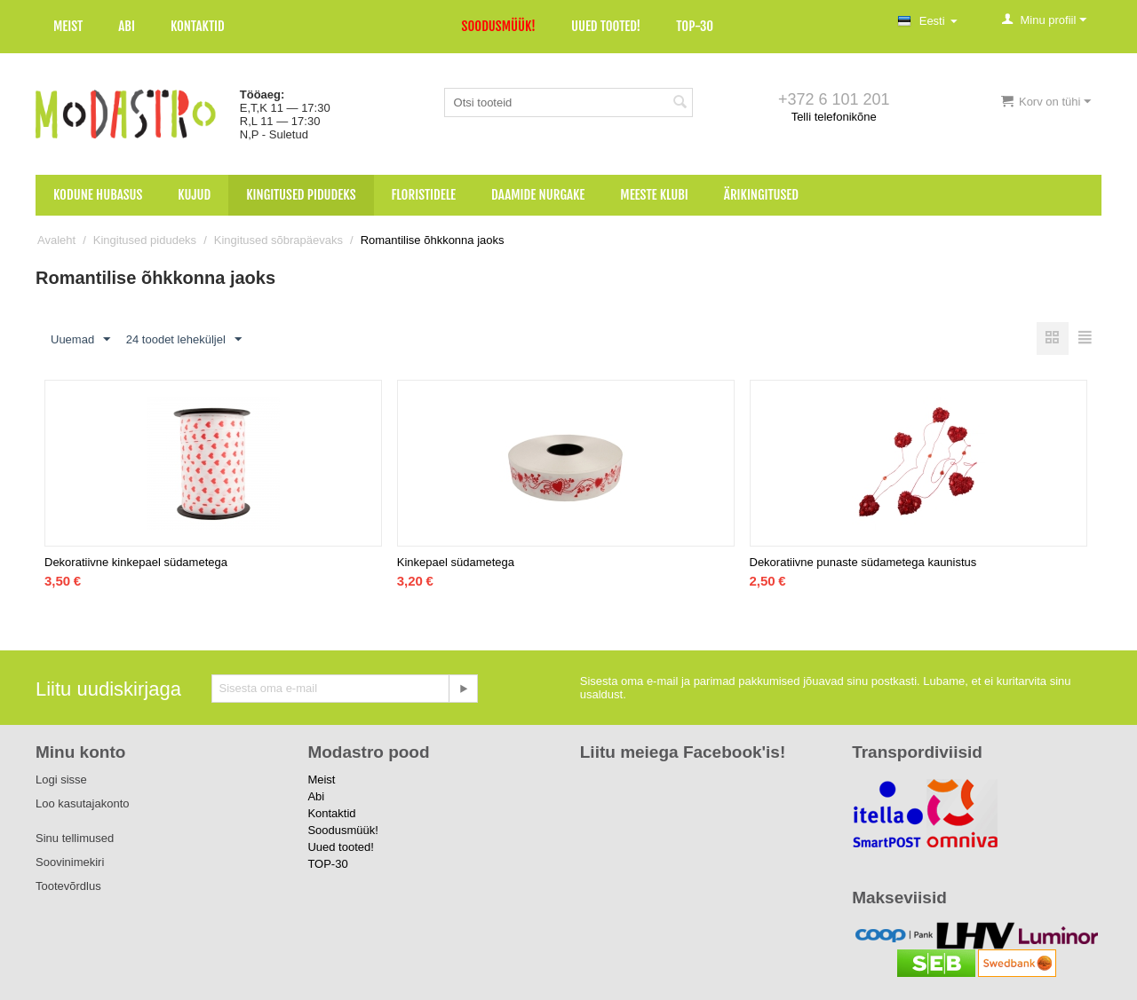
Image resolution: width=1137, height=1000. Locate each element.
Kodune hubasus (97, 194)
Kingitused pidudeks (300, 194)
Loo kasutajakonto (83, 803)
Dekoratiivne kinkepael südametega (135, 562)
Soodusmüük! (499, 26)
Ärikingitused (761, 194)
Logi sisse (61, 779)
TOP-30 (694, 26)
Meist (68, 26)
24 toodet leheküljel (184, 340)
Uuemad (80, 340)
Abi (126, 26)
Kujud (194, 194)
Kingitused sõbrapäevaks (278, 240)
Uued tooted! (605, 26)
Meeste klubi (654, 194)
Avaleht (56, 240)
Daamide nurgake (537, 194)
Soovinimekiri (70, 862)
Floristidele (424, 194)
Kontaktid (198, 26)
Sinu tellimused (75, 838)
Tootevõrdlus (68, 886)
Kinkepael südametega (455, 562)
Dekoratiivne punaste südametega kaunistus (863, 562)
